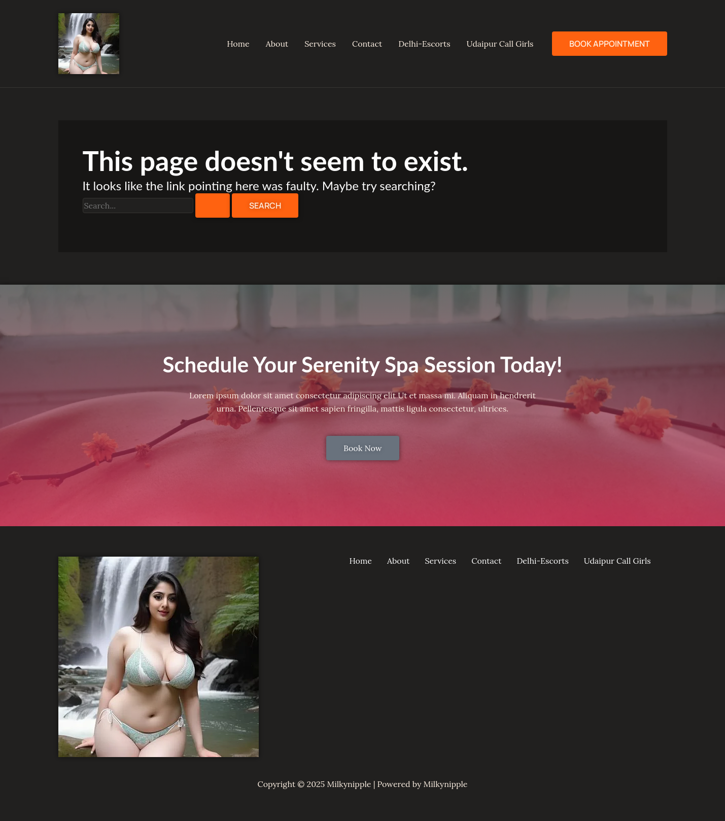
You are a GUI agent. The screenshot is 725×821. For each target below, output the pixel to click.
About (277, 44)
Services (320, 44)
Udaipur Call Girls (500, 44)
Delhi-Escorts (424, 44)
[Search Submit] (212, 205)
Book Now (362, 448)
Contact (367, 44)
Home (238, 44)
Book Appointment (609, 43)
